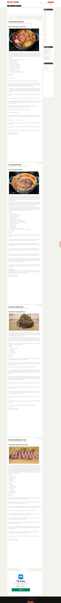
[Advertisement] (23, 11)
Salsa (44, 31)
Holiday (28, 23)
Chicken (45, 17)
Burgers (45, 16)
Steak (45, 39)
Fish (44, 20)
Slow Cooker (46, 35)
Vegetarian (45, 41)
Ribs (44, 30)
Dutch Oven (25, 23)
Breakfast (45, 15)
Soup (44, 36)
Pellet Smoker (46, 26)
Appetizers (45, 12)
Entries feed (45, 66)
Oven (30, 23)
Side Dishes (45, 34)
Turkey (45, 40)
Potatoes (45, 29)
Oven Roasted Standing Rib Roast (16, 307)
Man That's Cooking (13, 2)
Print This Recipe (11, 73)
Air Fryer (45, 11)
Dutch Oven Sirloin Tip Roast (15, 165)
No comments (40, 20)
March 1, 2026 (18, 23)
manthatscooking (13, 23)
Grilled (45, 21)
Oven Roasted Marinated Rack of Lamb (17, 440)
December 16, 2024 (19, 441)
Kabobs (45, 24)
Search (41, 2)
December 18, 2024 (19, 308)
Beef (22, 23)
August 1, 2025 (18, 166)
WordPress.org (46, 69)
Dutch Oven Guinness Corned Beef (16, 22)
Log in (45, 65)
